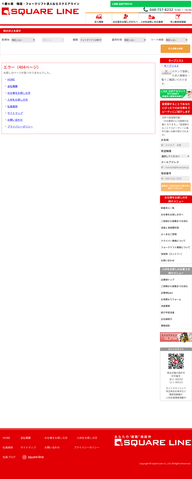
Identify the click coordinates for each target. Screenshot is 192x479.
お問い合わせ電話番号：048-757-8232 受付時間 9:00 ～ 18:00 (167, 9)
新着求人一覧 (167, 207)
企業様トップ (167, 279)
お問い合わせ (15, 120)
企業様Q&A (167, 292)
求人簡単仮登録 (178, 18)
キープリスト (176, 60)
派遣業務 (165, 305)
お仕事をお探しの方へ (172, 214)
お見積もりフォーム (171, 299)
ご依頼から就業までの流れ (174, 286)
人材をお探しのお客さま (176, 271)
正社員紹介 (166, 319)
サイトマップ (15, 113)
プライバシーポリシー (20, 126)
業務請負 (165, 325)
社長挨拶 (12, 106)
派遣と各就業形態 (170, 227)
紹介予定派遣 (167, 312)
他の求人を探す (12, 31)
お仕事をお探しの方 (18, 93)
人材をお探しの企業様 (151, 18)
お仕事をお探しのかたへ (125, 18)
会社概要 (12, 86)
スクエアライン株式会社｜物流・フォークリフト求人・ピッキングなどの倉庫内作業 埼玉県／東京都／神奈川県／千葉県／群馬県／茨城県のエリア (40, 8)
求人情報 (98, 18)
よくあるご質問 (169, 234)
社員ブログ (9, 457)
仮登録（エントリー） (172, 253)
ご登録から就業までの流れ (174, 221)
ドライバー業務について (173, 240)
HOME (11, 79)
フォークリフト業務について (175, 247)
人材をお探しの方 (17, 99)
